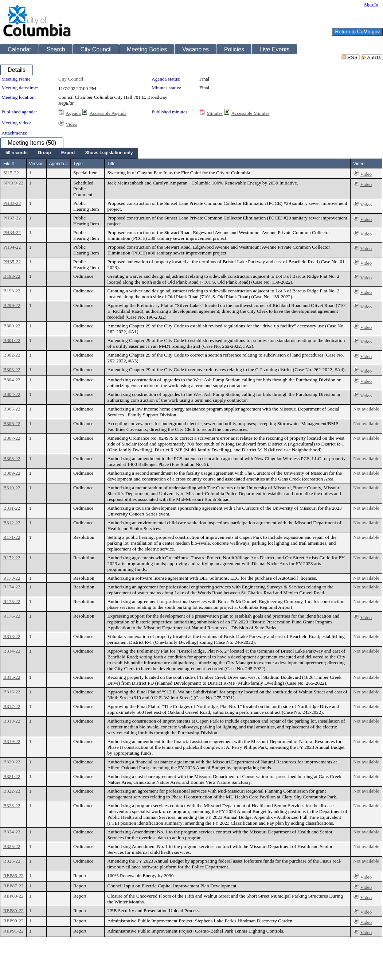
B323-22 (11, 805)
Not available (366, 409)
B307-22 (11, 438)
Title (111, 163)
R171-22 (11, 537)
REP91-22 (13, 931)
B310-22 (11, 487)
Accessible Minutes (250, 113)
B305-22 (11, 409)
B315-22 (11, 677)
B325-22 (11, 846)
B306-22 (11, 423)
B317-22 (11, 706)
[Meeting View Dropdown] (109, 153)
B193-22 (11, 276)
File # (8, 163)
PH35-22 (12, 261)
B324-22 (11, 832)
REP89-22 (13, 910)
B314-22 (11, 651)
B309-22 (11, 473)
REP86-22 (13, 875)
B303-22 (11, 369)
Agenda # (58, 163)
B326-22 (11, 861)
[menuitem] (16, 153)
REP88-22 (13, 896)
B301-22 (11, 340)
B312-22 (11, 522)
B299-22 (11, 305)
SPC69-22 (13, 183)
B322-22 (11, 791)
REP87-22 (13, 885)
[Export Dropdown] (68, 153)
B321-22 (11, 776)
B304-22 (11, 379)
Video (71, 124)
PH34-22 (12, 232)
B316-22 (11, 692)
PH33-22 (12, 203)
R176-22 (11, 616)
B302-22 (11, 355)
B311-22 (11, 508)
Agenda (73, 113)
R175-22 (11, 601)
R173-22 (11, 578)
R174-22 (11, 587)
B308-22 (11, 458)
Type (78, 163)
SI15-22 (11, 172)
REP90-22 (13, 920)
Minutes (215, 113)
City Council (70, 79)
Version (36, 163)
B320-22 (11, 762)
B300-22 (11, 325)
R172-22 (11, 557)
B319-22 (11, 741)
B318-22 (11, 721)
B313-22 (11, 636)
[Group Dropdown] (44, 153)
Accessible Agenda (107, 113)
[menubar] (69, 153)
